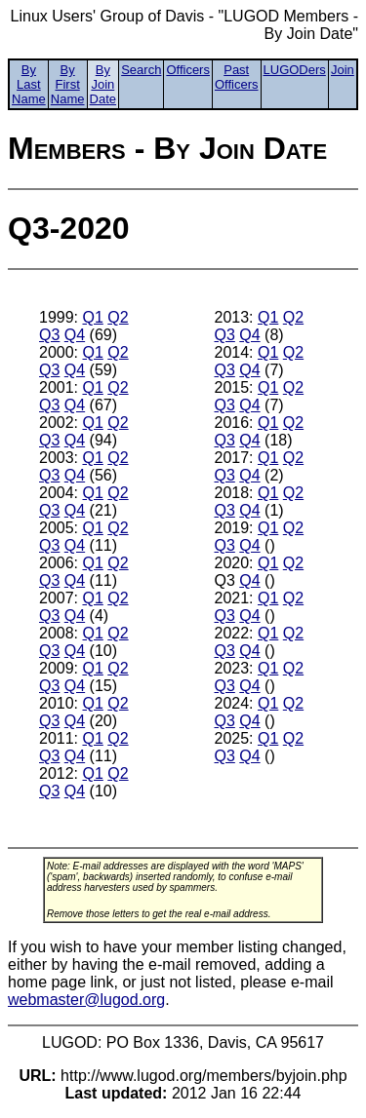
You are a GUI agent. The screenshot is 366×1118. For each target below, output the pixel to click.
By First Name (68, 84)
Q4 (74, 335)
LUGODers (295, 69)
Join (342, 69)
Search (141, 69)
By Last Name (29, 84)
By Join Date (103, 84)
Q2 (117, 317)
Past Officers (237, 77)
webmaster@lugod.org (86, 999)
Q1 (92, 317)
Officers (188, 69)
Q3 (49, 335)
